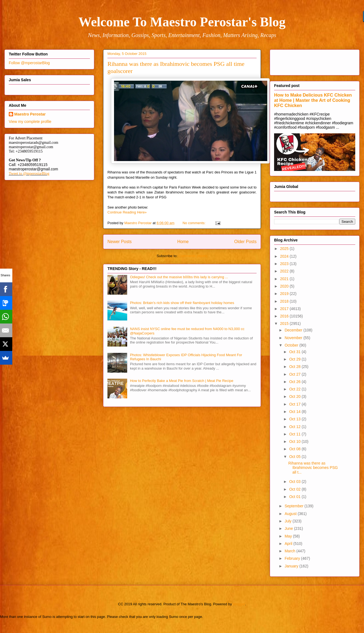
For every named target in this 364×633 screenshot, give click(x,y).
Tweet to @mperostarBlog (29, 173)
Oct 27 (295, 374)
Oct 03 (295, 481)
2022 (285, 271)
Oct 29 (295, 359)
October (292, 345)
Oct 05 (295, 456)
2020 (285, 286)
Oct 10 (295, 441)
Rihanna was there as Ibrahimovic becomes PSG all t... (313, 468)
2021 (285, 279)
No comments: (194, 223)
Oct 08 (295, 449)
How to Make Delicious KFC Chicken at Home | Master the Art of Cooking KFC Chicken (313, 100)
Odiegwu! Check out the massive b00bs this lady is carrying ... (179, 277)
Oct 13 (295, 419)
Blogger (239, 604)
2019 (285, 293)
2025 (285, 248)
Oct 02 (295, 489)
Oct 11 (295, 434)
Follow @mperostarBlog (29, 63)
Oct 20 (295, 396)
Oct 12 (295, 426)
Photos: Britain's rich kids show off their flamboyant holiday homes (182, 303)
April (289, 543)
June (289, 528)
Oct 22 (295, 389)
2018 (285, 301)
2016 (285, 316)
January (292, 566)
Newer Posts (119, 241)
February (293, 558)
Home (183, 241)
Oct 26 (295, 381)
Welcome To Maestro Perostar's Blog (181, 22)
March (290, 551)
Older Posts (245, 241)
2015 (285, 323)
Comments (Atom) (192, 256)
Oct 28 (295, 366)
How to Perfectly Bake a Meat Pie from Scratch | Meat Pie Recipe (181, 381)
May (289, 536)
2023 (285, 263)
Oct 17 (295, 404)
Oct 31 (295, 352)
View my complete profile (30, 121)
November (294, 338)
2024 (285, 256)
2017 (285, 308)
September (294, 506)
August (291, 513)
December (294, 330)
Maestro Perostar (30, 114)
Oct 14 (295, 411)
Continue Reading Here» (127, 212)
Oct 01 (295, 496)
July (288, 521)
